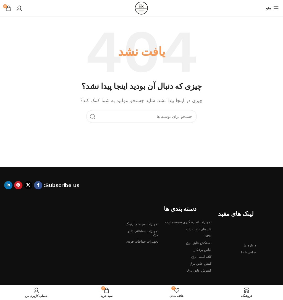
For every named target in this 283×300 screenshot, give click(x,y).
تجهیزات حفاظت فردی (142, 241)
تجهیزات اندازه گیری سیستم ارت (188, 222)
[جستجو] (141, 116)
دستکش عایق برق (198, 243)
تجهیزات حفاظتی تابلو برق (143, 233)
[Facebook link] (38, 185)
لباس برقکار (202, 250)
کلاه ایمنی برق (201, 257)
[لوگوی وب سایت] (141, 8)
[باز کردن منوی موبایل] (272, 8)
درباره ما (250, 245)
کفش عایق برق (200, 264)
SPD (208, 236)
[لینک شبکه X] (28, 185)
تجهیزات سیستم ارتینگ (142, 224)
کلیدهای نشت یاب (198, 229)
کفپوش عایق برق (199, 270)
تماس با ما (248, 252)
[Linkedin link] (8, 185)
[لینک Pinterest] (18, 185)
